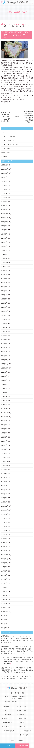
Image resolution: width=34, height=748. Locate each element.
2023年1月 (4, 307)
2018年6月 (4, 530)
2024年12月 (4, 213)
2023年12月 (4, 262)
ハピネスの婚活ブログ (17, 24)
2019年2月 (4, 498)
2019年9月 (4, 469)
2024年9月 (4, 226)
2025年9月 (4, 177)
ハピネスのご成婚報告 (8, 136)
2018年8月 (4, 522)
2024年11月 (4, 218)
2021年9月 (4, 372)
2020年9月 (4, 421)
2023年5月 (4, 291)
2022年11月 (4, 315)
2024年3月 (4, 250)
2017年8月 (4, 571)
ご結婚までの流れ (7, 722)
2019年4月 (4, 490)
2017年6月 (4, 579)
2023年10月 (4, 270)
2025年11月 (4, 169)
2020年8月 (4, 425)
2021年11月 (4, 364)
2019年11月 (4, 461)
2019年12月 (4, 457)
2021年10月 (4, 368)
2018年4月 (4, 538)
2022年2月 (4, 352)
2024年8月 (4, 230)
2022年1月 (4, 356)
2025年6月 (4, 189)
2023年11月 (4, 266)
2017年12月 (4, 555)
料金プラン (5, 718)
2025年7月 (4, 185)
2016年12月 (4, 603)
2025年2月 (4, 205)
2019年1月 (4, 502)
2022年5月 (4, 339)
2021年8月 (4, 376)
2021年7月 (4, 380)
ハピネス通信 (5, 148)
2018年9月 (4, 518)
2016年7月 (4, 624)
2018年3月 (4, 542)
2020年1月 (4, 453)
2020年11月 (4, 412)
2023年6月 (4, 287)
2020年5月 (4, 437)
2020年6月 (4, 433)
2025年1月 (4, 209)
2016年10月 (4, 611)
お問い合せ (22, 727)
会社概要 (21, 722)
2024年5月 (4, 242)
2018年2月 (4, 546)
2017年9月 (4, 567)
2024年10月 (4, 222)
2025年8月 (4, 181)
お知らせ (4, 132)
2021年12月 (4, 360)
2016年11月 (4, 607)
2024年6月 (4, 238)
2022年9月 (4, 323)
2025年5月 (4, 193)
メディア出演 (5, 152)
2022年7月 (4, 331)
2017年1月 (4, 599)
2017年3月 (4, 591)
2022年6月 (4, 335)
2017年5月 (4, 583)
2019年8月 (4, 473)
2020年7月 (4, 429)
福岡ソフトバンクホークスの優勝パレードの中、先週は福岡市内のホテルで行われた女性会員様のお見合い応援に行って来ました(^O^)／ (17, 670)
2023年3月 (4, 299)
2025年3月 (4, 201)
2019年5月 (4, 486)
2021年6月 (4, 384)
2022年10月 (4, 319)
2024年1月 (4, 258)
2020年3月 (4, 445)
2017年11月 (4, 559)
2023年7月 (4, 283)
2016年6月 (4, 628)
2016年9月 (4, 615)
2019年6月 (4, 481)
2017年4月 (4, 587)
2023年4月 (4, 295)
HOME (6, 24)
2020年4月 (4, 441)
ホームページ (5, 706)
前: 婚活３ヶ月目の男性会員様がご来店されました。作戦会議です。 (5, 117)
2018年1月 (4, 550)
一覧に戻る (17, 116)
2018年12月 (4, 506)
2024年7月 (4, 234)
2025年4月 (4, 197)
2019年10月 (4, 465)
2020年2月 (4, 449)
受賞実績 (4, 156)
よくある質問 (22, 718)
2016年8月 (4, 620)
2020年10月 (4, 416)
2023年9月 (4, 274)
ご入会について (6, 710)
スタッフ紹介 (5, 727)
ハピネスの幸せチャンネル (9, 144)
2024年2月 (4, 254)
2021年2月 (4, 400)
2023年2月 (4, 303)
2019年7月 (4, 477)
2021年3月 (4, 396)
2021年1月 (4, 404)
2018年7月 (4, 526)
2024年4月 (4, 246)
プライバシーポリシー (25, 735)
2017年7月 (4, 575)
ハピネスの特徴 (6, 714)
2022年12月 (4, 311)
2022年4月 (4, 343)
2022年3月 (4, 347)
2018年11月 (4, 510)
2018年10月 (4, 514)
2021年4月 (4, 392)
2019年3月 (4, 494)
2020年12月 (4, 408)
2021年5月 (4, 388)
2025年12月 (4, 165)
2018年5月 (4, 534)
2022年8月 (4, 327)
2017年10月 (4, 563)
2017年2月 (4, 595)
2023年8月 (4, 278)
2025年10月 (4, 173)
